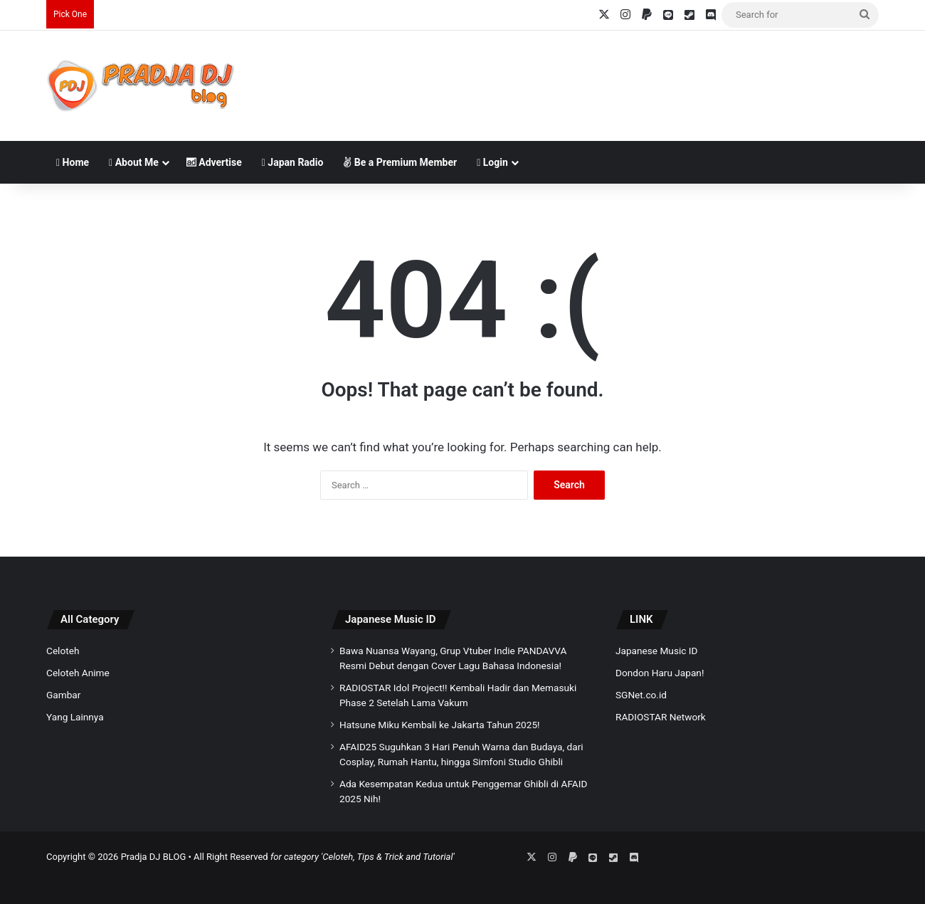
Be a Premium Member (400, 162)
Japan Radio (293, 162)
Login (492, 162)
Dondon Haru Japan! (659, 672)
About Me (134, 162)
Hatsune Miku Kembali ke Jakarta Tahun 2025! (439, 724)
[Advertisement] (605, 77)
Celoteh (62, 650)
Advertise (214, 162)
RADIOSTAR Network (660, 716)
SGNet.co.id (641, 694)
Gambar (63, 694)
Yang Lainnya (75, 716)
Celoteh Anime (78, 672)
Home (72, 162)
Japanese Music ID (390, 619)
